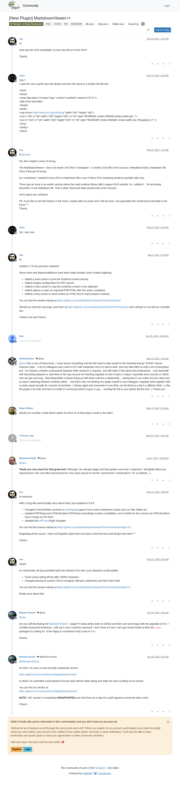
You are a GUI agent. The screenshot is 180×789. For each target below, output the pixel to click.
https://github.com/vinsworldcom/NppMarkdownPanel (48, 691)
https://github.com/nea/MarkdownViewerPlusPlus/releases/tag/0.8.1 (94, 587)
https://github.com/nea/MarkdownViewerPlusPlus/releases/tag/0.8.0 (94, 527)
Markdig (69, 509)
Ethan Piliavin (26, 408)
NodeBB (87, 773)
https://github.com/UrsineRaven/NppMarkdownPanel (47, 674)
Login (28, 749)
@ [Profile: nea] (22, 363)
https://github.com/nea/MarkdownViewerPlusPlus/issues (98, 307)
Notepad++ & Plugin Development (26, 24)
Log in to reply (162, 30)
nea (21, 39)
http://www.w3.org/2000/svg (49, 112)
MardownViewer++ (59, 623)
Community (30, 5)
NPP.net (43, 520)
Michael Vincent (27, 612)
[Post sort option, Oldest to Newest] (148, 29)
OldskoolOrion (26, 358)
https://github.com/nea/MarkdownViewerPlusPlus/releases (89, 300)
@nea (40, 358)
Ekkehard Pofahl (27, 458)
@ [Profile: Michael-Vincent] (29, 661)
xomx (22, 75)
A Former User (26, 436)
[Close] (168, 722)
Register (16, 749)
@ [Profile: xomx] (26, 154)
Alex (21, 336)
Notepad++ (101, 767)
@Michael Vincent (47, 657)
